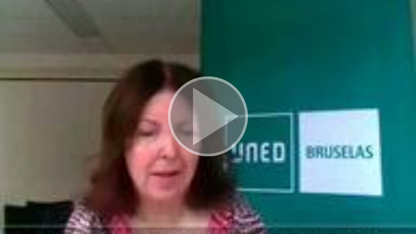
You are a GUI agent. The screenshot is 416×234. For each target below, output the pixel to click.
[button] (208, 117)
